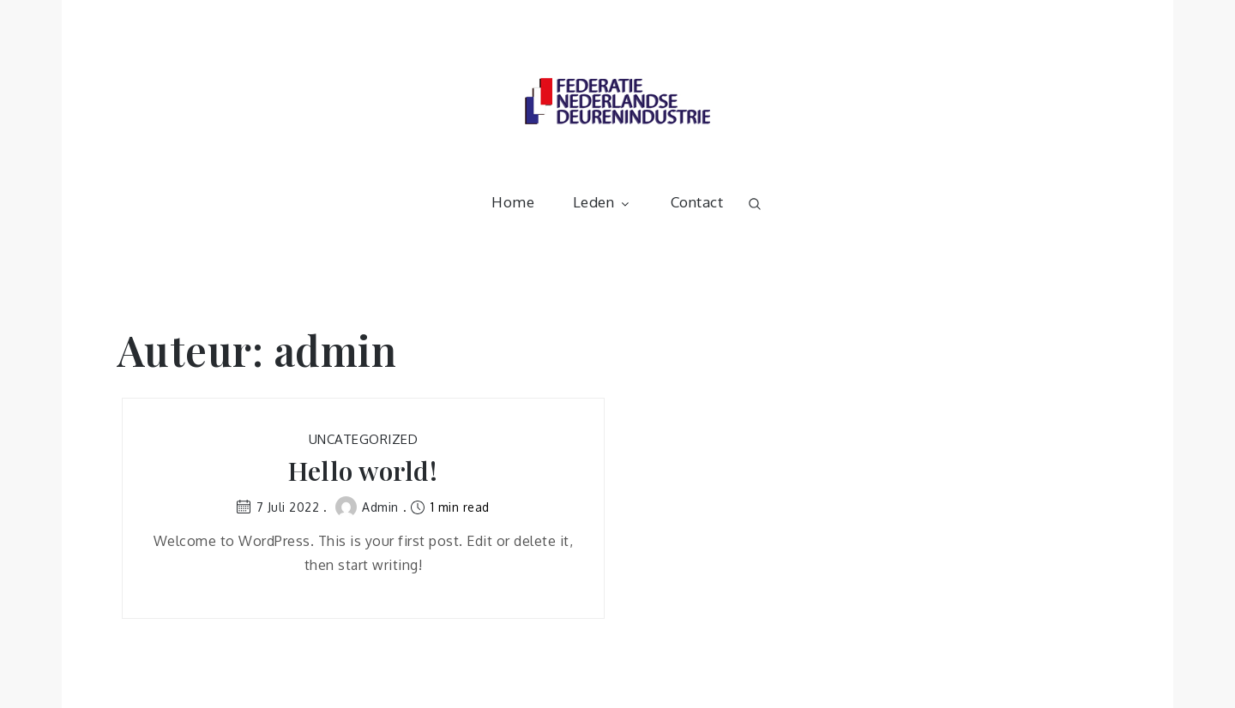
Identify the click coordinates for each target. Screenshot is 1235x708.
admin (367, 507)
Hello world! (362, 471)
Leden (603, 202)
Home (512, 202)
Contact (697, 202)
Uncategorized (364, 439)
